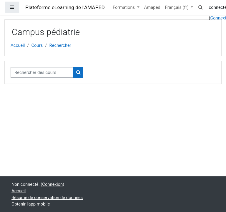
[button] (200, 7)
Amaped (152, 7)
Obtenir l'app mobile (30, 204)
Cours (37, 45)
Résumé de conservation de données (47, 197)
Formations (124, 7)
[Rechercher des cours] (42, 72)
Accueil (18, 45)
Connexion (52, 184)
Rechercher (60, 45)
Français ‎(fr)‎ (177, 7)
